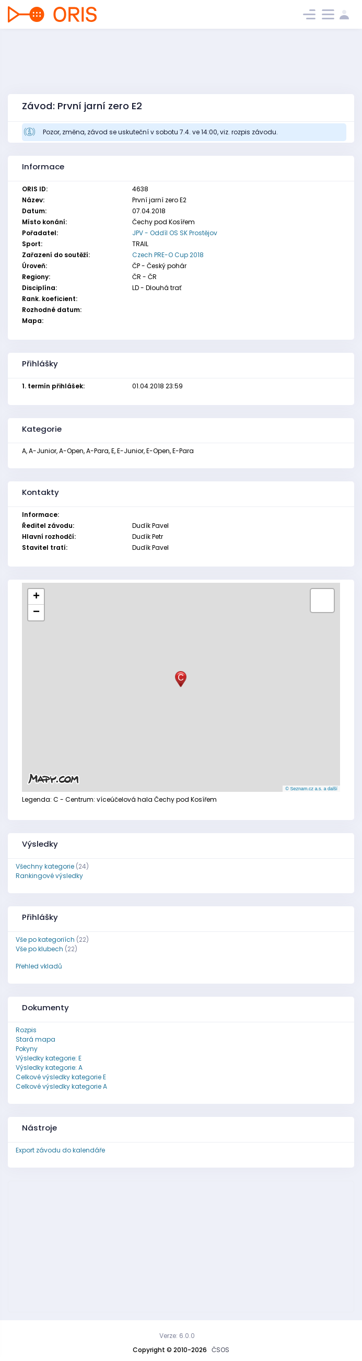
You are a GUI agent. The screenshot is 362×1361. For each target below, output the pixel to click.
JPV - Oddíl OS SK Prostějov (174, 232)
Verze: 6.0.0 (177, 1335)
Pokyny (27, 1048)
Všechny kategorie (45, 866)
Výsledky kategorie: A (49, 1067)
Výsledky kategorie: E (48, 1058)
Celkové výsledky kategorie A (61, 1086)
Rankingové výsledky (49, 875)
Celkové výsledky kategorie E (61, 1076)
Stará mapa (35, 1039)
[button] (180, 679)
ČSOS (220, 1349)
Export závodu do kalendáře (60, 1150)
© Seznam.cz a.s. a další (311, 788)
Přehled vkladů (39, 966)
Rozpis (26, 1029)
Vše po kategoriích (45, 939)
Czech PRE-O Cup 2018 (168, 254)
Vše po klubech (39, 948)
